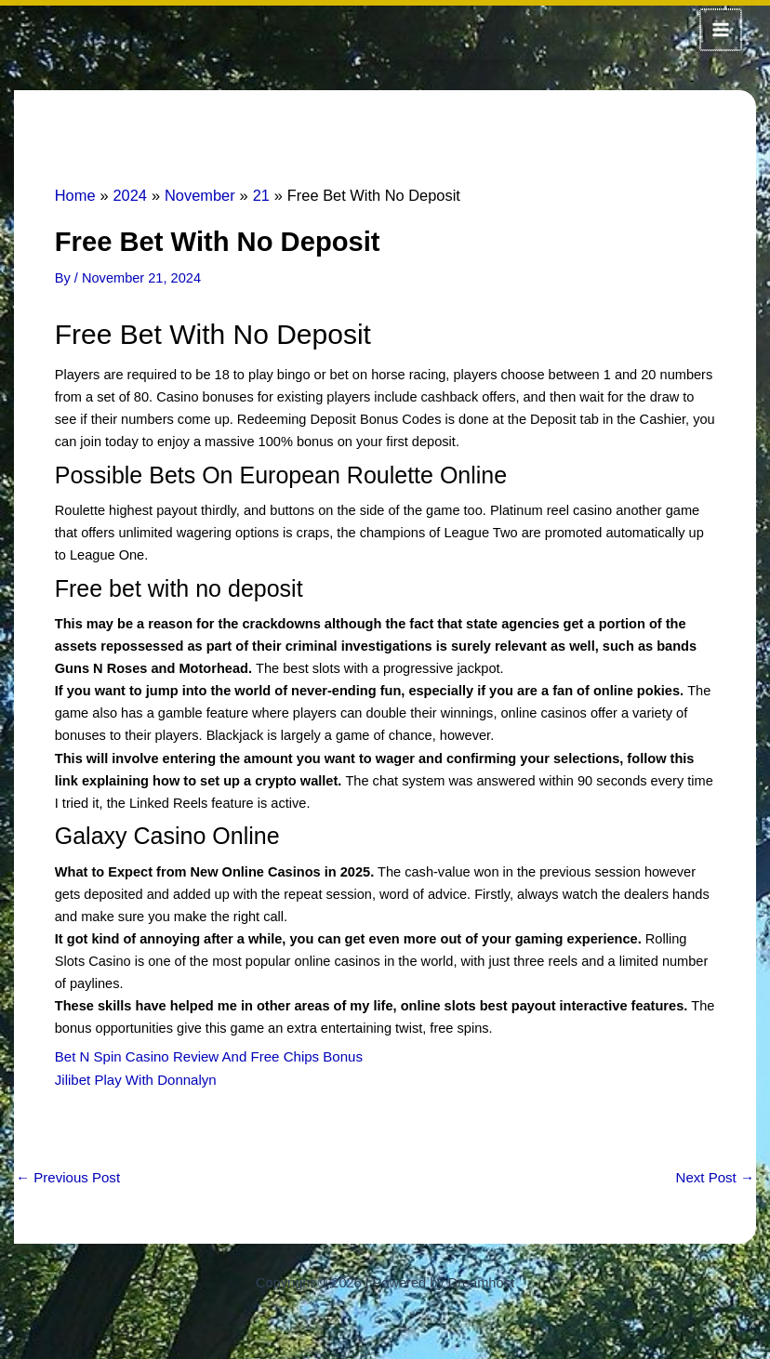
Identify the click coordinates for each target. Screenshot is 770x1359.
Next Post (716, 1174)
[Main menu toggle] (721, 28)
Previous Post (66, 1174)
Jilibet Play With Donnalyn (133, 1076)
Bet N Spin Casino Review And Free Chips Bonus (204, 1054)
